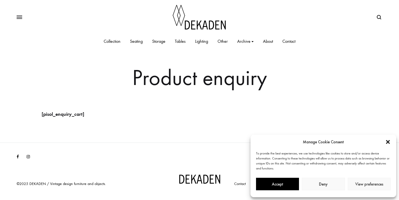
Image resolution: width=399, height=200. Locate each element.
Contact (288, 41)
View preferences (369, 184)
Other (223, 41)
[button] (388, 142)
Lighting (201, 41)
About (268, 41)
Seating (136, 41)
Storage (158, 41)
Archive (245, 41)
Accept (277, 184)
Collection (112, 41)
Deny (323, 184)
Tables (180, 41)
